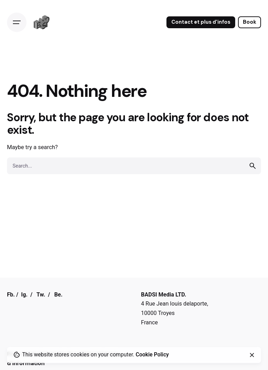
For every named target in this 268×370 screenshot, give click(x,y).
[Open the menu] (17, 22)
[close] (252, 355)
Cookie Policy (152, 355)
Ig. (24, 294)
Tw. (41, 294)
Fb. (11, 294)
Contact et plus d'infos (200, 21)
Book (249, 21)
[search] (252, 165)
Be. (58, 294)
